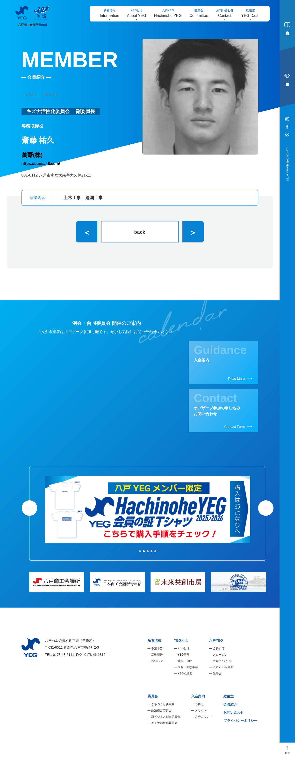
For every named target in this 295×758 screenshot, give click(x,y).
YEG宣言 (183, 654)
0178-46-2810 (94, 655)
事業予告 (157, 648)
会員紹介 (230, 704)
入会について (203, 716)
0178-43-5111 (63, 655)
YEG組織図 (185, 673)
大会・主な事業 (188, 667)
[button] (140, 551)
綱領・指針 (185, 661)
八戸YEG (216, 640)
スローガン (220, 654)
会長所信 (218, 648)
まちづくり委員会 (162, 704)
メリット (201, 710)
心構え (199, 704)
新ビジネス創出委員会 (165, 716)
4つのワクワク (222, 661)
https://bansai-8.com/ (41, 164)
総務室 (228, 696)
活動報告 (157, 654)
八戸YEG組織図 (223, 667)
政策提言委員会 (161, 710)
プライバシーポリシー (240, 721)
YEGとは (181, 640)
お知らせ (157, 661)
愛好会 (217, 673)
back (139, 232)
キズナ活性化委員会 (164, 723)
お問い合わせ (233, 712)
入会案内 (198, 696)
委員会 (153, 696)
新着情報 (154, 640)
